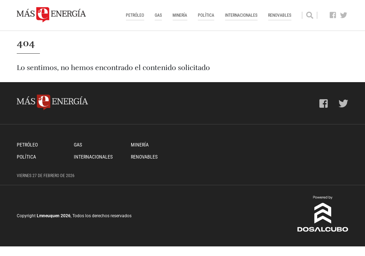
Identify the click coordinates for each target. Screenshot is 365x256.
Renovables (279, 15)
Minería (180, 15)
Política (206, 15)
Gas (158, 15)
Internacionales (241, 15)
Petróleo (135, 15)
